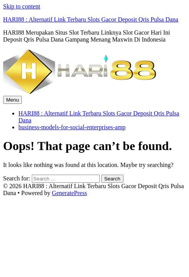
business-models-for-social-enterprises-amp (72, 127)
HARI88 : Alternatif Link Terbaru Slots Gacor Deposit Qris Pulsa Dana (90, 19)
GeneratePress (69, 193)
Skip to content (21, 6)
